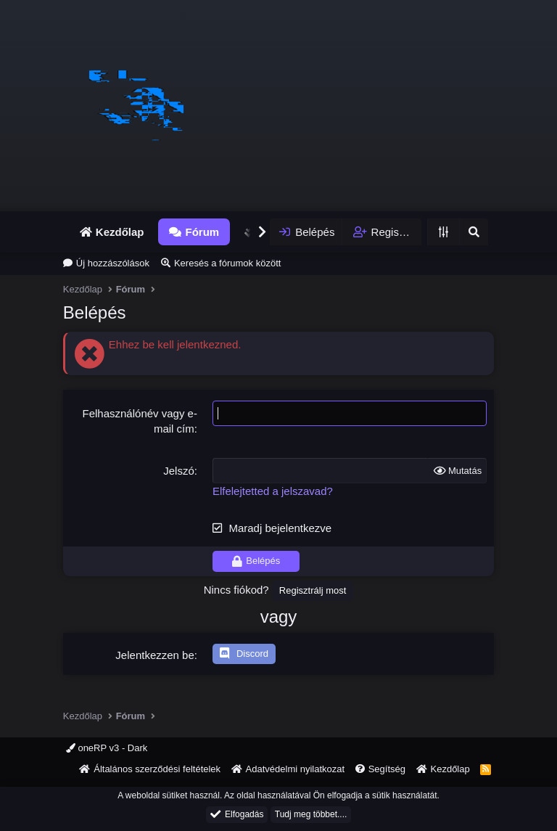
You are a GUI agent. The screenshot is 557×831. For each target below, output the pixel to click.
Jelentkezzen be (154, 655)
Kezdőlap (120, 232)
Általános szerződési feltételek (157, 769)
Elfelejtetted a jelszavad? (273, 491)
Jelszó (178, 470)
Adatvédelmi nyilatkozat (295, 769)
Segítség (386, 769)
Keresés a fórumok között (227, 263)
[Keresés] (473, 231)
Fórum (202, 232)
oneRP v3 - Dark (106, 747)
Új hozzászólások (112, 263)
